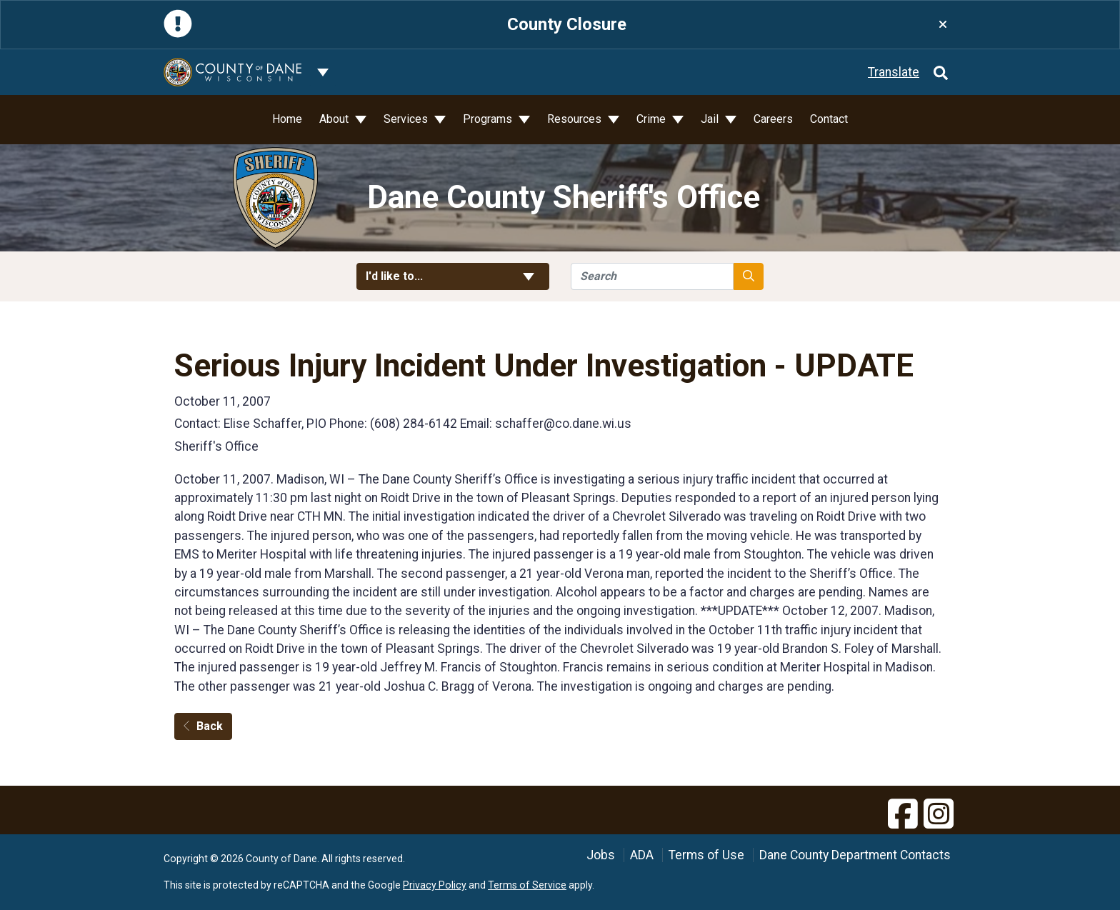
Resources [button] (575, 119)
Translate (893, 72)
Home (287, 119)
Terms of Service (527, 885)
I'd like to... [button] (453, 276)
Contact (829, 119)
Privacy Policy (434, 885)
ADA (642, 855)
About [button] (335, 119)
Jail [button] (711, 119)
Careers (773, 119)
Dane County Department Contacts (855, 855)
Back (203, 726)
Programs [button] (489, 119)
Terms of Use (706, 855)
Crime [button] (652, 119)
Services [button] (407, 119)
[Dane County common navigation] (323, 72)
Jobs (600, 855)
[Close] (942, 24)
